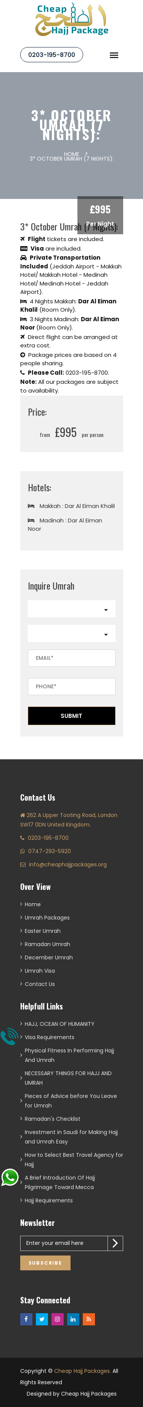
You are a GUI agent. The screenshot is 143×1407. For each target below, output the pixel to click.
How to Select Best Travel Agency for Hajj (74, 1159)
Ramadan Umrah (47, 944)
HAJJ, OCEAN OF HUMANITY (60, 1024)
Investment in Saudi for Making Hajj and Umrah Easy (71, 1136)
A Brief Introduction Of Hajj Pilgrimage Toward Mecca (60, 1182)
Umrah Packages (47, 917)
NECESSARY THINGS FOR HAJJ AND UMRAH (68, 1078)
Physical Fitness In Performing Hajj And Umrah (69, 1055)
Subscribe (45, 1263)
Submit (71, 716)
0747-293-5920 (49, 851)
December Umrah (49, 957)
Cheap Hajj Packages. (82, 1371)
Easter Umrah (43, 931)
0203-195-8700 (51, 54)
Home (71, 154)
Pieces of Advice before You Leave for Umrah (71, 1100)
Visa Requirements (49, 1037)
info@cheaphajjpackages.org (68, 864)
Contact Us (40, 984)
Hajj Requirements (49, 1200)
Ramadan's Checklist (52, 1119)
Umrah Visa (40, 971)
